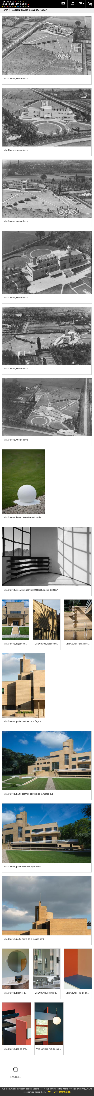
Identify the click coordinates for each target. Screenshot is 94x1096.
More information (62, 1092)
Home (5, 10)
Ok (49, 1092)
